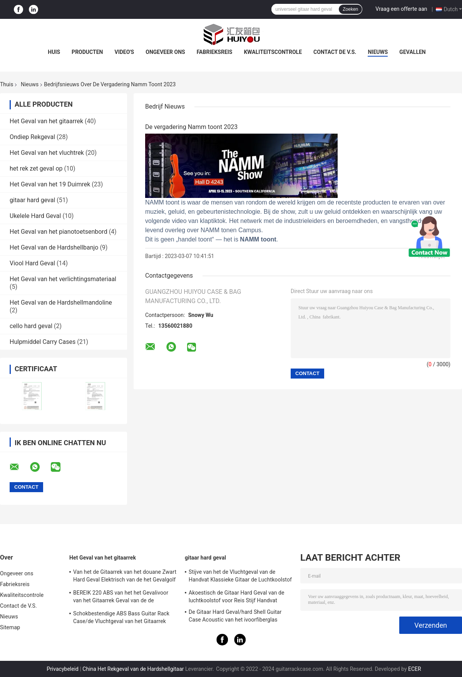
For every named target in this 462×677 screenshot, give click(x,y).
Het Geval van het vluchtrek (47, 152)
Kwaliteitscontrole (273, 52)
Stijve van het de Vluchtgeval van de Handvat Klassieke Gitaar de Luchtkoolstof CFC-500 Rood (240, 577)
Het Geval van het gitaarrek (46, 121)
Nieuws (378, 52)
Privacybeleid (63, 669)
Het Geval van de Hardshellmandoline (61, 302)
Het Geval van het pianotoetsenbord (58, 231)
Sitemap (10, 627)
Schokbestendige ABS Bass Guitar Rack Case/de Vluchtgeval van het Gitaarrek (121, 617)
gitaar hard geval (32, 200)
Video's (124, 52)
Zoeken (350, 9)
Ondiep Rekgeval (32, 137)
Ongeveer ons (165, 52)
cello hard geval (31, 326)
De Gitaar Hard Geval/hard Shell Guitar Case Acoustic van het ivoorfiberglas (235, 616)
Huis (54, 52)
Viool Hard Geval (32, 263)
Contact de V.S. (334, 52)
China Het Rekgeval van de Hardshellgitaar (133, 669)
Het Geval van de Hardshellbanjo (54, 247)
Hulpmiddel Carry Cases (42, 341)
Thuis (6, 84)
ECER (414, 669)
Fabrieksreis (215, 52)
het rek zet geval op (36, 168)
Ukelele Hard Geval (35, 216)
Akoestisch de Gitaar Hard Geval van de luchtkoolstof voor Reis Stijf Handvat (237, 596)
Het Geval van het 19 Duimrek (50, 184)
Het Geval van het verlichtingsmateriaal (63, 279)
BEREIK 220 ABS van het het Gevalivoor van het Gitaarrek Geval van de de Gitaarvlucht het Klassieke (120, 598)
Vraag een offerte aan (401, 9)
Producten (87, 52)
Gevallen (412, 52)
